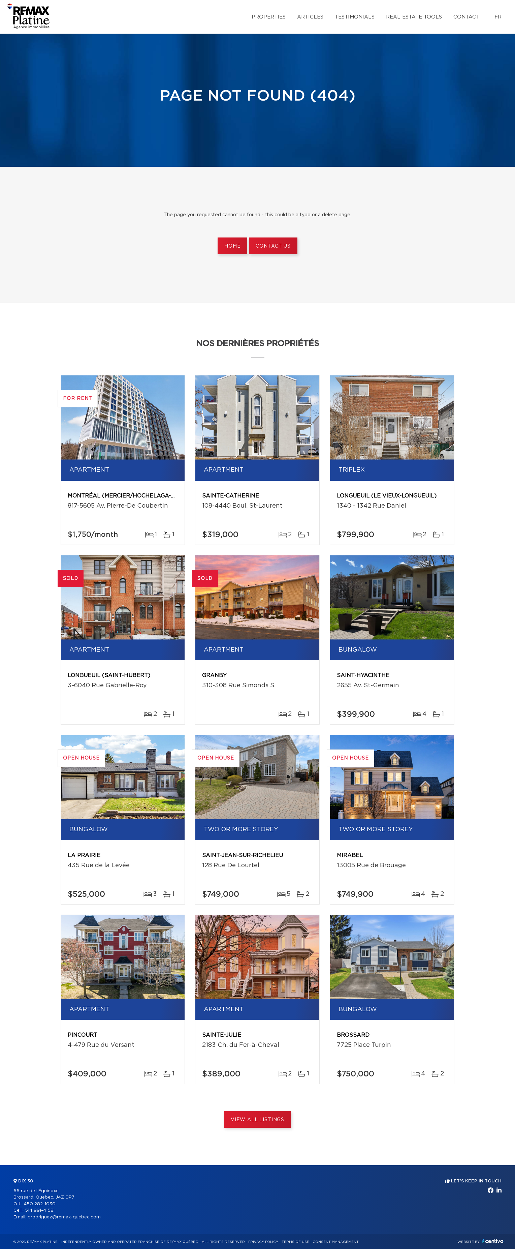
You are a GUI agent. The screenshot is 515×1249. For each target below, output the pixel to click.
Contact (466, 17)
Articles (310, 17)
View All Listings (257, 1119)
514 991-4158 (39, 1210)
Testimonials (355, 17)
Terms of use (295, 1242)
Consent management (336, 1242)
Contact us (273, 246)
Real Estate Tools (414, 17)
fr (498, 17)
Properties (269, 17)
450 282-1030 (40, 1204)
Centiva (493, 1241)
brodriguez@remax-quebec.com (64, 1217)
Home (232, 246)
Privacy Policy (263, 1242)
